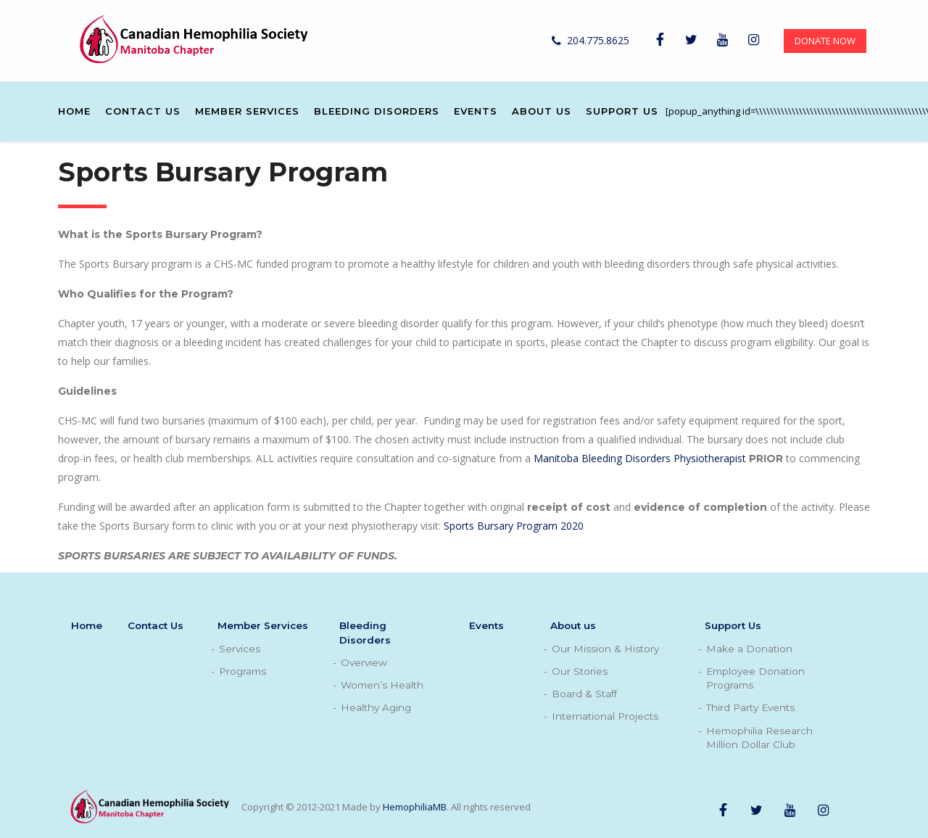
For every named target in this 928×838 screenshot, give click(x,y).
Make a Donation (749, 648)
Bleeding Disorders (376, 111)
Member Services (247, 111)
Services (239, 648)
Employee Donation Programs (755, 678)
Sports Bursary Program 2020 (514, 526)
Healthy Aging (376, 707)
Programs (242, 671)
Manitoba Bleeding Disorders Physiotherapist (640, 458)
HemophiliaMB (415, 806)
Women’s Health (382, 685)
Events (475, 111)
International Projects (605, 716)
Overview (364, 662)
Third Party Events (750, 707)
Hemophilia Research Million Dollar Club (759, 737)
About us (541, 111)
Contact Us (143, 111)
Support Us (622, 111)
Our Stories (580, 671)
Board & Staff (584, 693)
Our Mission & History (605, 648)
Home (74, 111)
